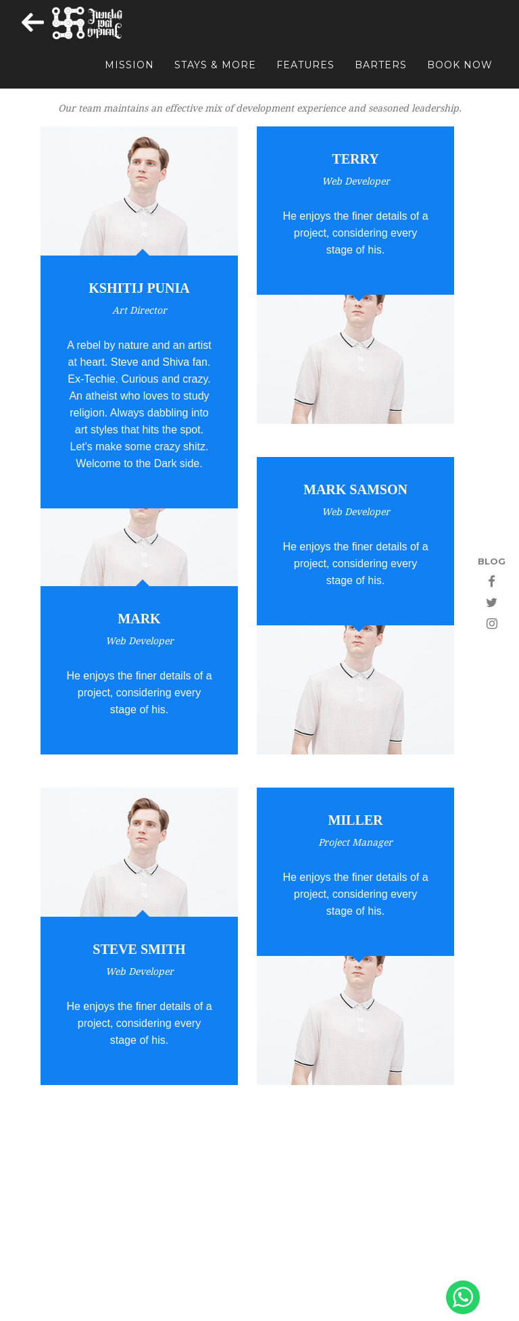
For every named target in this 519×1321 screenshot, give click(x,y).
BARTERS (381, 75)
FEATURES (305, 75)
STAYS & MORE (215, 75)
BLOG (491, 561)
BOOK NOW (460, 75)
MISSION (129, 75)
